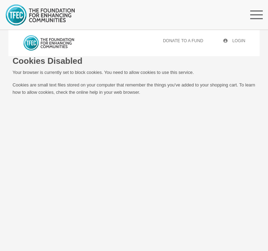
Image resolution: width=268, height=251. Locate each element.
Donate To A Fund (183, 40)
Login (234, 40)
